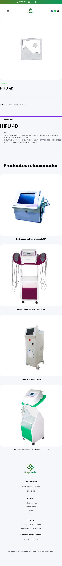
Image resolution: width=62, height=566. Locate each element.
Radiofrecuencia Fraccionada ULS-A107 (31, 239)
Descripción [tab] (8, 119)
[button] (8, 11)
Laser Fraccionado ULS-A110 (31, 379)
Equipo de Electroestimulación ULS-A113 (31, 309)
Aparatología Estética (17, 104)
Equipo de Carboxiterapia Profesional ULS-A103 (31, 449)
